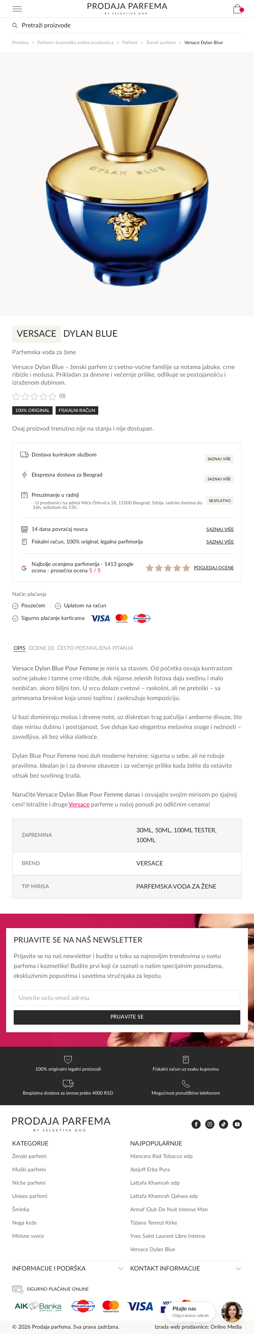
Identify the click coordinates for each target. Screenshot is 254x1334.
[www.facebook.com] (196, 1124)
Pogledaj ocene (214, 568)
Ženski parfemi (161, 42)
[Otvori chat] (205, 1312)
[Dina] (83, 1306)
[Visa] (140, 1306)
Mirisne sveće (28, 1236)
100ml (145, 840)
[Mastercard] (110, 1306)
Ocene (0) (41, 648)
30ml (144, 830)
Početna (20, 42)
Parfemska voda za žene (176, 887)
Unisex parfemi (29, 1196)
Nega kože (24, 1223)
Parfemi (129, 42)
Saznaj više (219, 459)
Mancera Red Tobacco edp (161, 1156)
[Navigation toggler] (17, 9)
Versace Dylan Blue (152, 1249)
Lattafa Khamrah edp (155, 1183)
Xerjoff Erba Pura (150, 1169)
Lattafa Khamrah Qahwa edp (164, 1196)
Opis (20, 648)
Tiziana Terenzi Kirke (153, 1223)
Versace (79, 805)
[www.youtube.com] (237, 1124)
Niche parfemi (28, 1183)
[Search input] (127, 25)
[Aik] (38, 1306)
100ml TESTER (194, 830)
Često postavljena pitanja (95, 648)
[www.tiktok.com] (223, 1124)
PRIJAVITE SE (127, 1017)
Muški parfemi (29, 1169)
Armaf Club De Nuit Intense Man (169, 1209)
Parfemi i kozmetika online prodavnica (75, 42)
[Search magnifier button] (15, 25)
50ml (163, 830)
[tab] (19, 648)
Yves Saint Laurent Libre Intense (167, 1236)
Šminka (20, 1209)
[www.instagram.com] (209, 1124)
